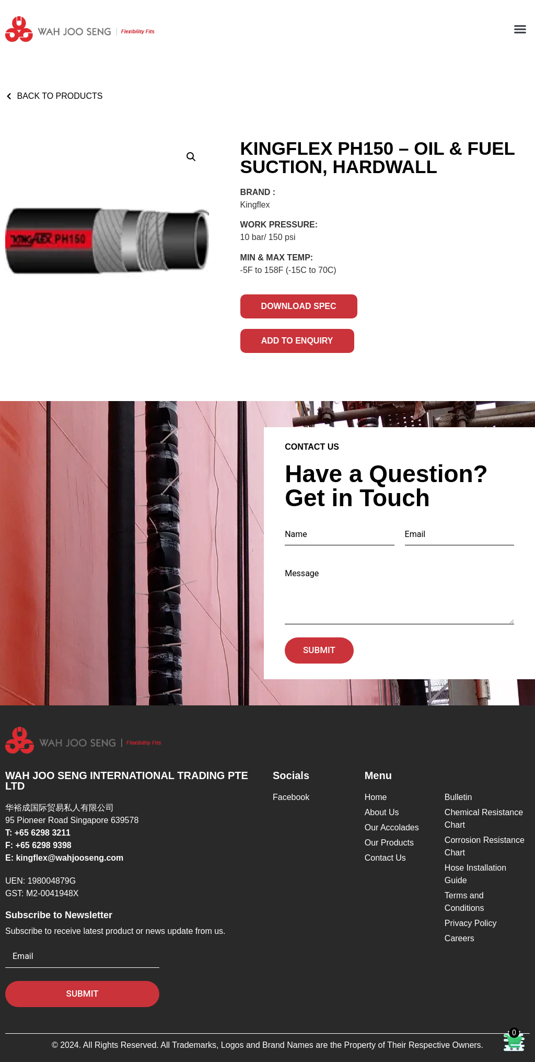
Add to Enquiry (297, 340)
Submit (319, 650)
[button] (520, 29)
